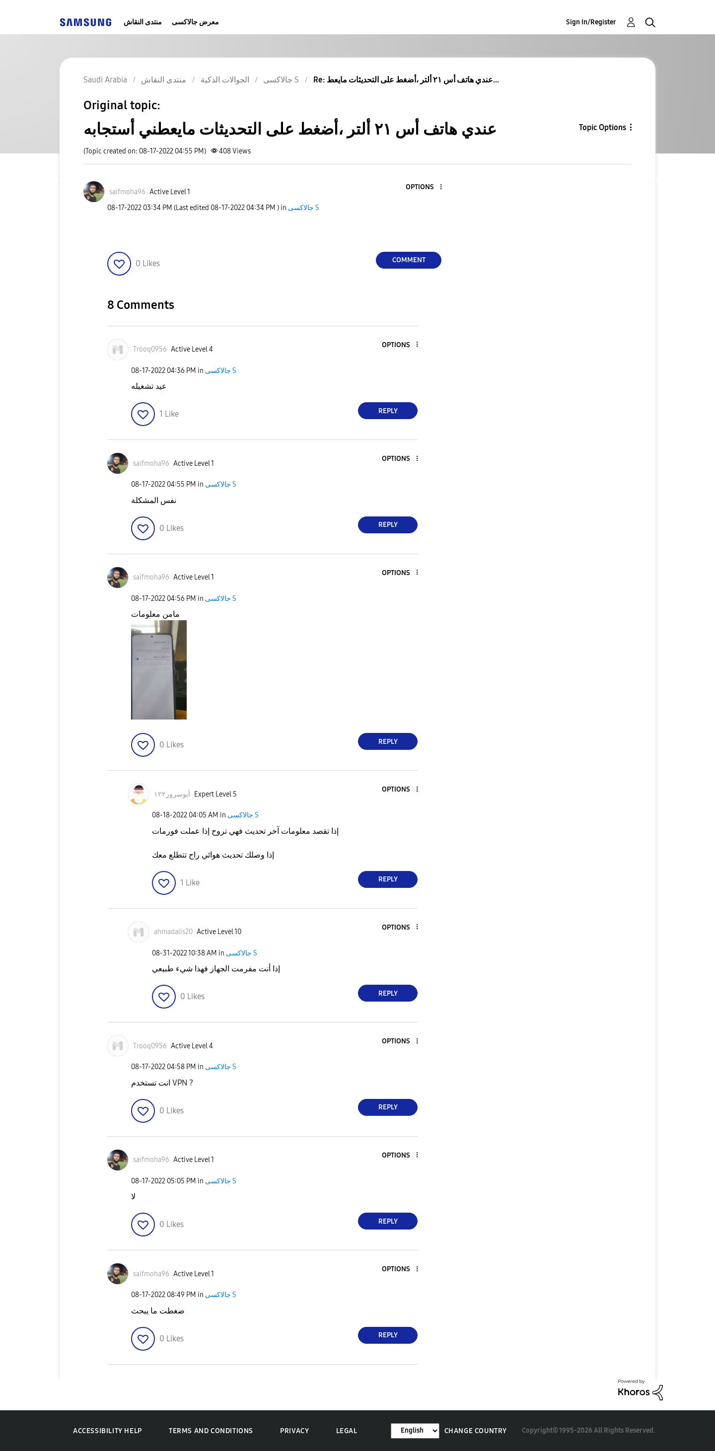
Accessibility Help (107, 1431)
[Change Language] (415, 1431)
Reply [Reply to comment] (388, 411)
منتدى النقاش (143, 22)
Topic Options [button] (602, 127)
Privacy (294, 1431)
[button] (424, 187)
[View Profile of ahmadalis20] (173, 932)
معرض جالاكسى (195, 22)
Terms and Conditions (211, 1431)
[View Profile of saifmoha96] (127, 192)
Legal (347, 1431)
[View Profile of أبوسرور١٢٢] (172, 794)
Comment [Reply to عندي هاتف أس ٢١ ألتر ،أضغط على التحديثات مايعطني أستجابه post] (409, 260)
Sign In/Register (591, 22)
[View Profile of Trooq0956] (150, 349)
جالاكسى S (303, 208)
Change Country (475, 1431)
